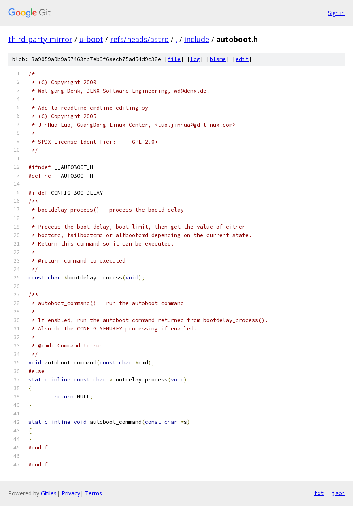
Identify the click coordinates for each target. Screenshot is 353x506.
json (338, 493)
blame (218, 59)
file (174, 59)
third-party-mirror (40, 39)
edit (242, 59)
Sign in (336, 13)
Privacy (71, 493)
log (195, 59)
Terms (93, 493)
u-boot (91, 39)
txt (319, 493)
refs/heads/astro (139, 39)
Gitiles (49, 493)
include (196, 39)
